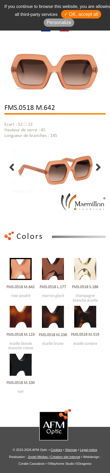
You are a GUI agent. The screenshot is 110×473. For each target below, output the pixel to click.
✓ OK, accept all (81, 14)
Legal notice (88, 450)
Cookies (56, 450)
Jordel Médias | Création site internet (54, 457)
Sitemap (71, 450)
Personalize (59, 22)
